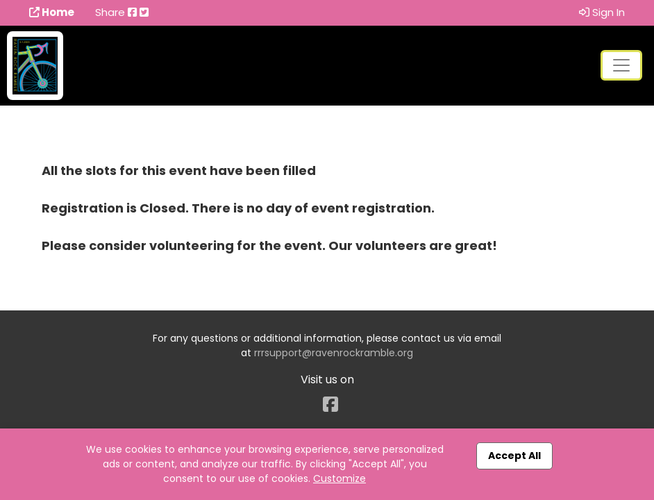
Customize (339, 478)
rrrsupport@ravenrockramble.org (333, 353)
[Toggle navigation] (621, 65)
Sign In (602, 12)
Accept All (514, 455)
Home (51, 12)
